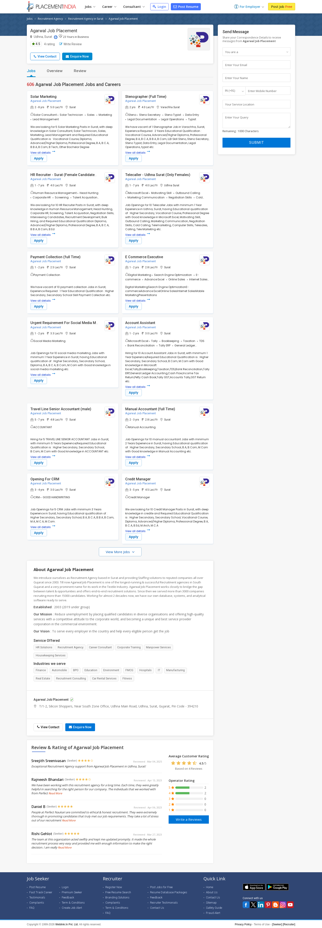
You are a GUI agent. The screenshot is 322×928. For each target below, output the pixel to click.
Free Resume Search (118, 891)
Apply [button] (38, 158)
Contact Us (157, 907)
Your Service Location (239, 105)
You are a (231, 52)
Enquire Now (77, 56)
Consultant (134, 6)
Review (80, 71)
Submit (256, 145)
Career (109, 6)
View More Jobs (118, 553)
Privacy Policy (243, 923)
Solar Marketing (43, 96)
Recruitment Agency (50, 19)
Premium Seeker (72, 891)
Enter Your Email (236, 65)
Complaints (36, 902)
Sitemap (211, 902)
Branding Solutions (117, 896)
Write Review (70, 44)
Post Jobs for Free (161, 886)
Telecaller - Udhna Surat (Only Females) (157, 175)
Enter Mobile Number (262, 91)
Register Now (113, 886)
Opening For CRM (44, 480)
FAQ (31, 907)
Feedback (68, 896)
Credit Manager (138, 480)
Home (209, 886)
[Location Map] (55, 37)
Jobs (90, 6)
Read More (55, 793)
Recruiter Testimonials (164, 902)
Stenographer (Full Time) (145, 96)
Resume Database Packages (168, 891)
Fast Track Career (40, 891)
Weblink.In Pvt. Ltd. (66, 923)
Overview (55, 71)
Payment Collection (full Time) (55, 257)
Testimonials (37, 896)
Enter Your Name (236, 78)
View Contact (45, 56)
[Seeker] (277, 923)
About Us (212, 891)
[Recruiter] (289, 923)
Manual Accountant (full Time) (150, 410)
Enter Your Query (236, 118)
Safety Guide (214, 907)
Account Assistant (140, 323)
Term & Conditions (73, 902)
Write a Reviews (188, 818)
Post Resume (185, 6)
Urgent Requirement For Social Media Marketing (69, 323)
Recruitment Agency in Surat (85, 19)
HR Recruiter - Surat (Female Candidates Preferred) (72, 175)
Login (159, 6)
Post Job (281, 6)
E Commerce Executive (144, 257)
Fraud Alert (213, 912)
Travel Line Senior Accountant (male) (60, 410)
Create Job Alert (72, 907)
